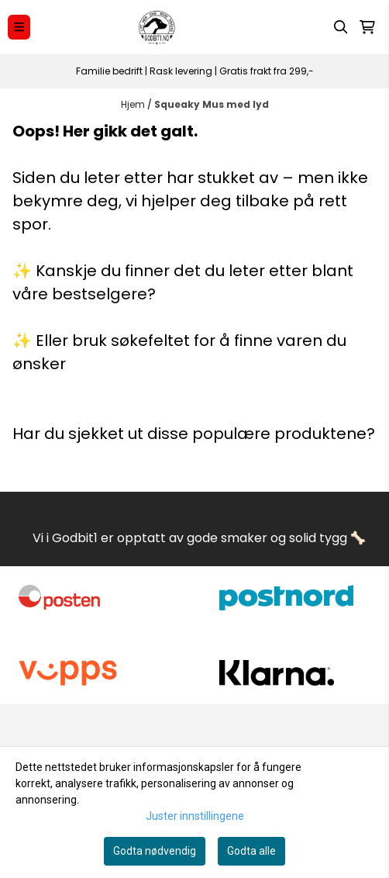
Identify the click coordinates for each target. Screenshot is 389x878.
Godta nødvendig (154, 851)
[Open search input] (341, 27)
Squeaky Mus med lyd (211, 104)
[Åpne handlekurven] (367, 27)
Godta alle (251, 851)
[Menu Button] (19, 27)
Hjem (134, 104)
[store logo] (157, 27)
